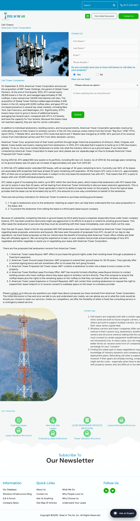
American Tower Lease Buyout (26, 254)
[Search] (114, 5)
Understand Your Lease (74, 502)
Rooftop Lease (36, 272)
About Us (41, 489)
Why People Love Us (72, 494)
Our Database (10, 489)
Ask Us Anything (44, 498)
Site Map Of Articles (46, 502)
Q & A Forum (9, 498)
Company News (11, 502)
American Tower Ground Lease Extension (33, 260)
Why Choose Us (70, 498)
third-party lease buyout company (81, 208)
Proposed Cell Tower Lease (43, 266)
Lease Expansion (37, 281)
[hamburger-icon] (87, 16)
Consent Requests (58, 281)
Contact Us (42, 494)
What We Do (68, 489)
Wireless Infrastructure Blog (17, 494)
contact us (15, 293)
